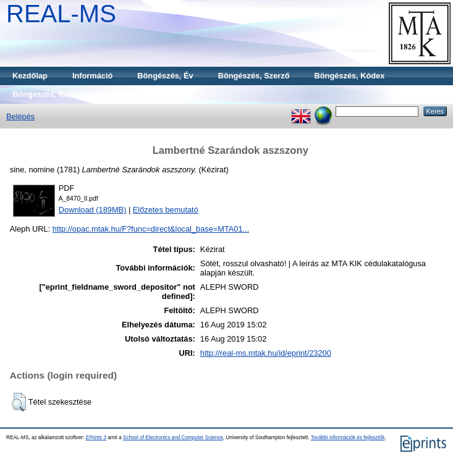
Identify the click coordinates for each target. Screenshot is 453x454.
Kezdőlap (30, 75)
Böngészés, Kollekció (53, 94)
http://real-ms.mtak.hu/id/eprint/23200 (265, 353)
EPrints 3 (96, 437)
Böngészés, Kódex (350, 75)
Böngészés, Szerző (254, 75)
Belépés (20, 116)
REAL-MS (61, 13)
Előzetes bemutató (165, 209)
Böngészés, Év (165, 75)
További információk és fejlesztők (348, 437)
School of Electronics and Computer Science (173, 437)
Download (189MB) (93, 209)
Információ (92, 75)
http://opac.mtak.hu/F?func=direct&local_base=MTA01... (151, 228)
